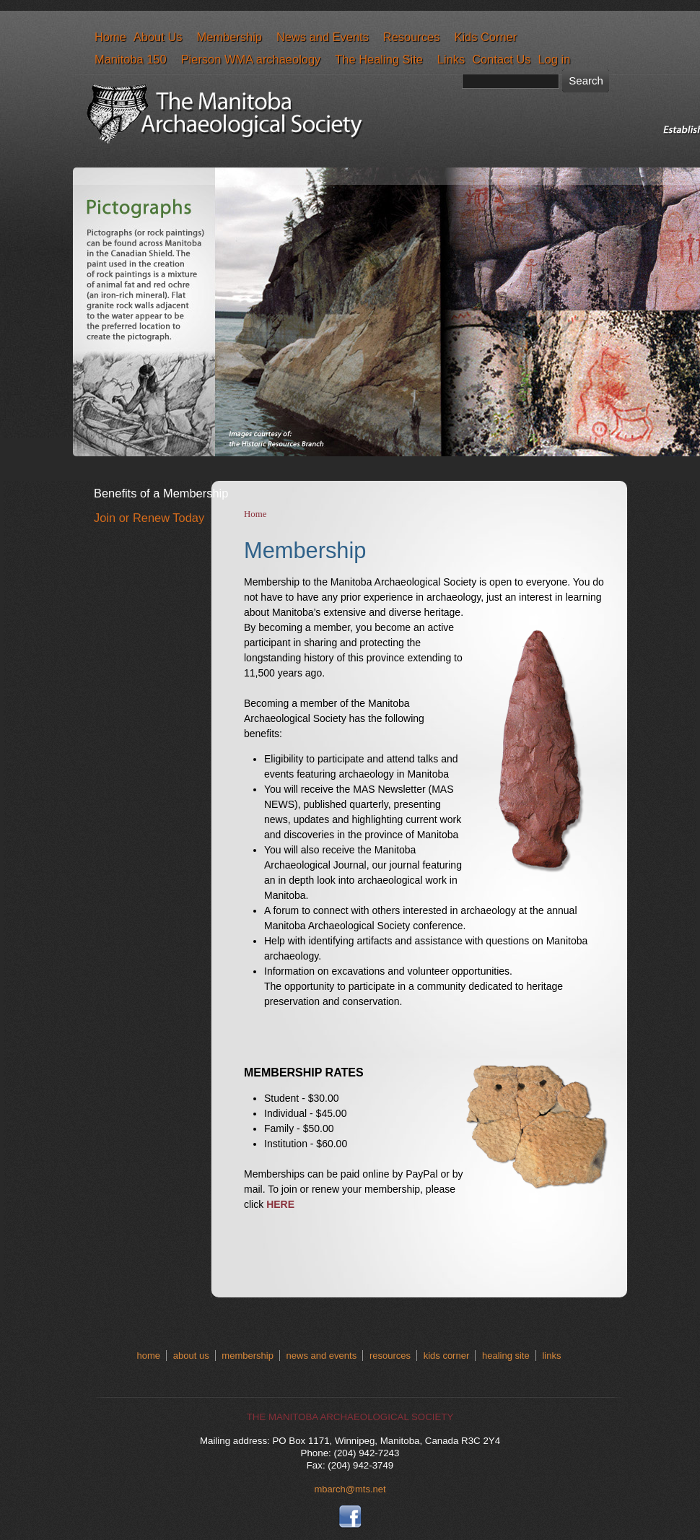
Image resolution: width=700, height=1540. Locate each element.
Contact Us (501, 59)
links (551, 1355)
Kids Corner (485, 36)
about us (191, 1355)
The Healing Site (379, 59)
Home (110, 36)
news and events (321, 1355)
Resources (411, 36)
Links (451, 59)
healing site (506, 1355)
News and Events (322, 36)
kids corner (447, 1355)
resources (390, 1355)
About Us (158, 36)
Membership (228, 36)
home (149, 1355)
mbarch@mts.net (349, 1489)
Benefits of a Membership (161, 493)
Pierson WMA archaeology (251, 59)
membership (248, 1355)
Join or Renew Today (149, 517)
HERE (280, 1204)
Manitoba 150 (131, 59)
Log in (554, 59)
